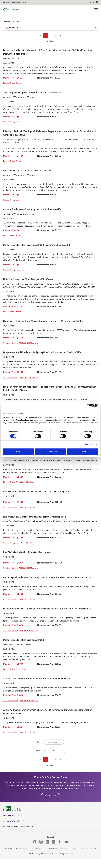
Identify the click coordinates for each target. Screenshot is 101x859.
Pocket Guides (21, 270)
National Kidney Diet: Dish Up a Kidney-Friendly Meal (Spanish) (34, 516)
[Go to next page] (60, 35)
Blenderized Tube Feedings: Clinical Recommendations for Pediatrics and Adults (43, 321)
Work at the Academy (68, 849)
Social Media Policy (51, 849)
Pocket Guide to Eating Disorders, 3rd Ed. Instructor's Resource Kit (36, 245)
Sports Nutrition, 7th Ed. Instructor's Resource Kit (28, 170)
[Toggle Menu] (96, 9)
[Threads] (53, 842)
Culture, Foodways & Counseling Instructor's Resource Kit (32, 209)
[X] (60, 842)
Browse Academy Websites (13, 2)
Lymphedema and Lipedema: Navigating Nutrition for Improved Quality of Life (42, 352)
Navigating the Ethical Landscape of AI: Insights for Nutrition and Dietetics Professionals (47, 608)
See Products (50, 796)
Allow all (82, 452)
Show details (89, 444)
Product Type (8, 83)
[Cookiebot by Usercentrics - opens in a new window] (88, 405)
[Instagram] (41, 842)
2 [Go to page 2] (50, 35)
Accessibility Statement (87, 849)
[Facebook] (34, 842)
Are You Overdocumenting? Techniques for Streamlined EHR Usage (36, 678)
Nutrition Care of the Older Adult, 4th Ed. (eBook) (28, 279)
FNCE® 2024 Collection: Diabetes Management (27, 552)
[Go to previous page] (40, 35)
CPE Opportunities (10, 343)
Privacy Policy (36, 849)
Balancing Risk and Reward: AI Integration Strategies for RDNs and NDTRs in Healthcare (47, 577)
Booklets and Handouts (25, 482)
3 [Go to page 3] (55, 35)
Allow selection (50, 452)
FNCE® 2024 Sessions (29, 343)
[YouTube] (66, 842)
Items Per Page (41, 751)
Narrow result (14, 28)
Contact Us (9, 849)
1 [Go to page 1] (45, 35)
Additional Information (12, 821)
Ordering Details (10, 815)
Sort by (39, 742)
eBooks (19, 311)
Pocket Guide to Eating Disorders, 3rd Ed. (23, 639)
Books (18, 83)
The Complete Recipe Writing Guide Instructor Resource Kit (33, 92)
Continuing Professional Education (17, 826)
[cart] (93, 2)
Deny (18, 452)
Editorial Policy (21, 849)
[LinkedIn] (47, 842)
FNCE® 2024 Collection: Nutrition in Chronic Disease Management (36, 491)
